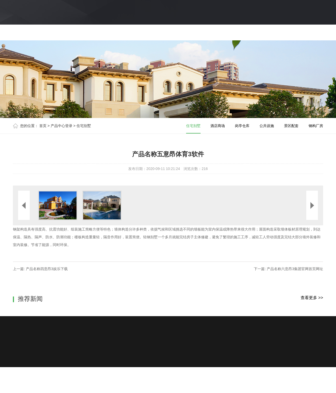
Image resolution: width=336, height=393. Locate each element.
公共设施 (266, 126)
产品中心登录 (61, 126)
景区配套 (291, 126)
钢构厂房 (316, 126)
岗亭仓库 (242, 126)
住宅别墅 (84, 126)
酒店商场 (217, 126)
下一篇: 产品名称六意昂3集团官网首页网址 (288, 269)
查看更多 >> (312, 297)
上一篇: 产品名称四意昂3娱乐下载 (40, 269)
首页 (43, 126)
